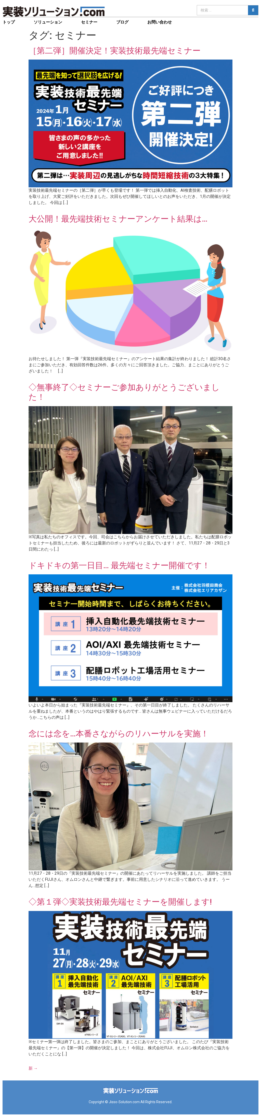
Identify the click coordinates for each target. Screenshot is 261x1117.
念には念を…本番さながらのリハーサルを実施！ (119, 733)
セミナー (89, 22)
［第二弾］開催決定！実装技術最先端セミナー (115, 50)
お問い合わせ (159, 22)
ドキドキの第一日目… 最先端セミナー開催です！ (119, 565)
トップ (9, 22)
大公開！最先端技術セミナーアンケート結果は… (118, 219)
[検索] (253, 10)
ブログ (122, 22)
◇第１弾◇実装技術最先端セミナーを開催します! (120, 902)
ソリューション (48, 22)
